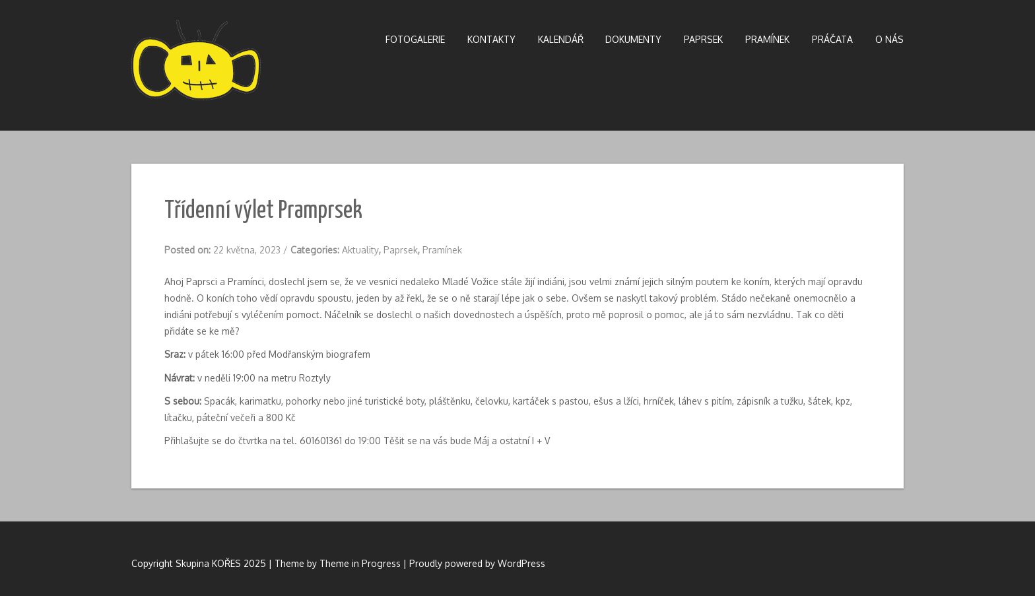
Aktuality (360, 249)
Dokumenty (633, 39)
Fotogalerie (415, 39)
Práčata (832, 39)
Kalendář (561, 39)
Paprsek (703, 39)
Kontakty (491, 39)
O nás (889, 39)
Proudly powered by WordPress (477, 563)
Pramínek (767, 39)
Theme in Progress (360, 563)
